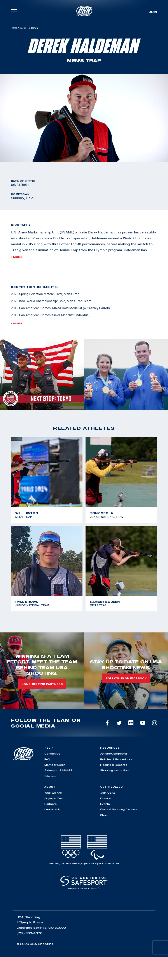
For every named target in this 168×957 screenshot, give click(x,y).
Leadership (52, 809)
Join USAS (108, 792)
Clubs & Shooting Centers (118, 809)
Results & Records (113, 764)
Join (153, 11)
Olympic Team (54, 798)
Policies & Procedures (116, 759)
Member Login (54, 764)
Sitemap (50, 776)
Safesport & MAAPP (58, 770)
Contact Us (52, 753)
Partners (50, 803)
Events (105, 803)
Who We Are (53, 792)
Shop (104, 815)
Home (14, 28)
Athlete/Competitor (113, 753)
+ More (16, 257)
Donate (105, 798)
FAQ (47, 759)
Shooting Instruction (114, 770)
